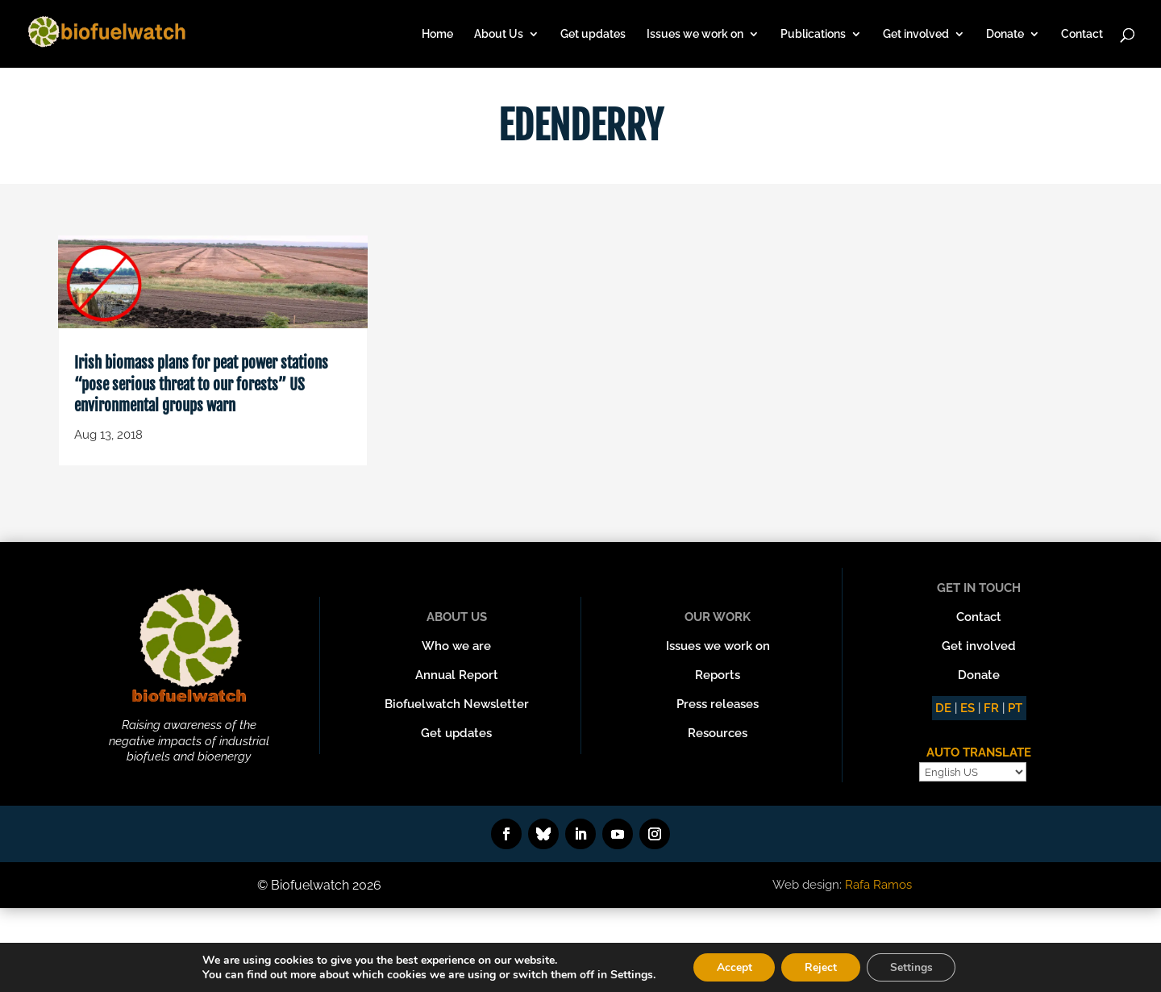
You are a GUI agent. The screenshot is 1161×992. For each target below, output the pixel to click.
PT (1015, 708)
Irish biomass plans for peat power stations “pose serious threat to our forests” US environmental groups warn (201, 384)
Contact (1082, 34)
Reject (821, 966)
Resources (717, 733)
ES (967, 708)
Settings (913, 966)
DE (943, 708)
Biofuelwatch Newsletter (457, 704)
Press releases (717, 704)
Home (437, 34)
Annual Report (456, 675)
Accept (732, 966)
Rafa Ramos (878, 884)
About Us (498, 34)
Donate (1005, 34)
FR (991, 708)
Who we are (456, 646)
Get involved (916, 34)
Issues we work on (695, 34)
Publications (813, 34)
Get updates (593, 34)
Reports (717, 675)
